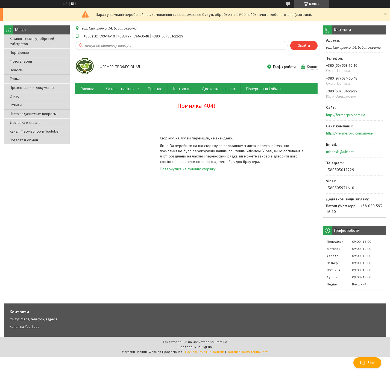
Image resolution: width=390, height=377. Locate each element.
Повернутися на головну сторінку (188, 168)
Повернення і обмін (263, 89)
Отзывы (16, 105)
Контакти (181, 89)
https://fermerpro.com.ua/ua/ (349, 133)
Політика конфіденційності (247, 352)
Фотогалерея (21, 61)
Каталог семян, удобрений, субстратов (32, 41)
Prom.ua (221, 342)
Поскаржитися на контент (204, 352)
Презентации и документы (32, 87)
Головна (87, 89)
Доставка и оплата (25, 122)
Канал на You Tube (24, 326)
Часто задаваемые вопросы (33, 113)
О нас (14, 96)
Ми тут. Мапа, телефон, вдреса (33, 319)
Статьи (15, 78)
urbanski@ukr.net (340, 151)
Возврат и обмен (24, 140)
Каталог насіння (119, 89)
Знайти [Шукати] (304, 45)
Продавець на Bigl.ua (195, 347)
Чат (367, 362)
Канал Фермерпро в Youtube (34, 131)
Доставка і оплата (218, 89)
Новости (16, 70)
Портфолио (19, 52)
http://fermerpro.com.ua (345, 114)
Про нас (155, 89)
